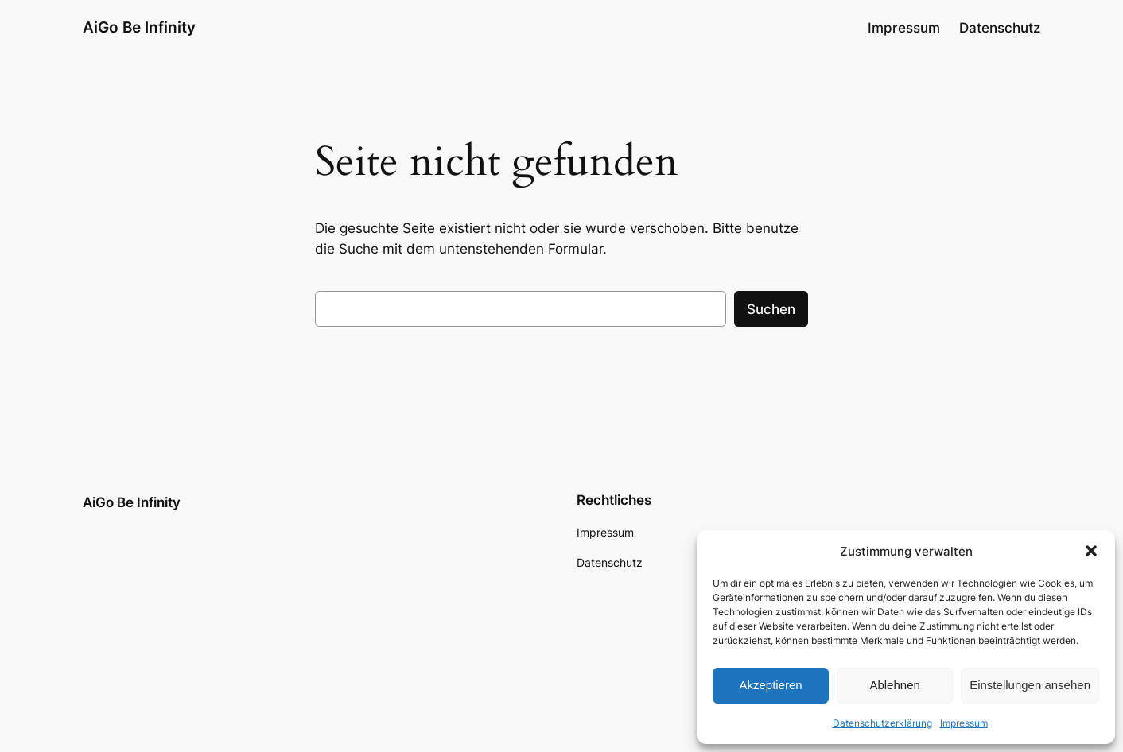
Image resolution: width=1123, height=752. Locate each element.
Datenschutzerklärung (882, 723)
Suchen (771, 309)
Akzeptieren (770, 685)
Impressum (964, 723)
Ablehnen (894, 685)
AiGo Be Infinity (139, 27)
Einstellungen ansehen (1030, 685)
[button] (1091, 551)
